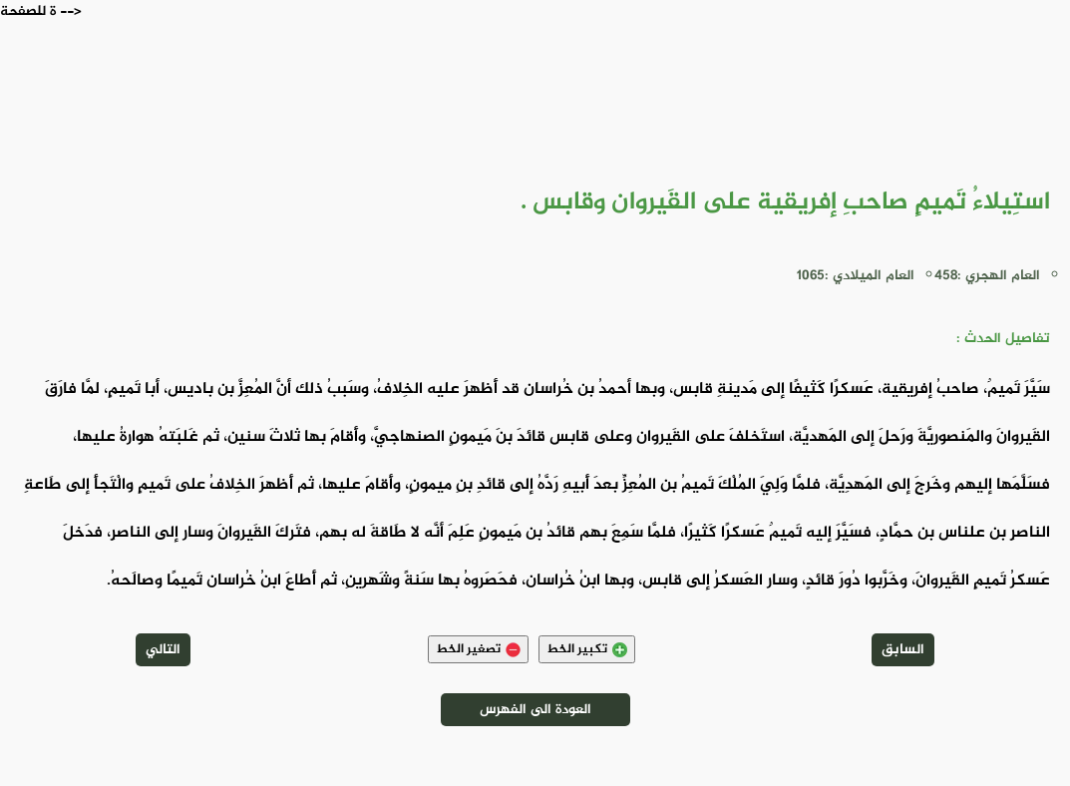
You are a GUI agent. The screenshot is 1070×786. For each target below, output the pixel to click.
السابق (903, 649)
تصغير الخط (478, 649)
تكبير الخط (586, 649)
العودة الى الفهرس (535, 709)
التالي (163, 649)
